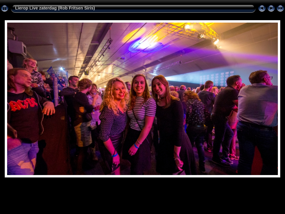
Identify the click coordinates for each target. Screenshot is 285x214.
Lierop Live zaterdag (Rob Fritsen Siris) (55, 8)
